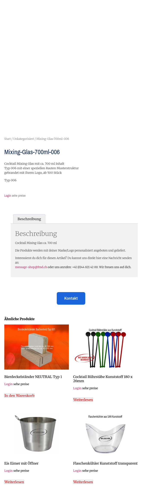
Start (7, 139)
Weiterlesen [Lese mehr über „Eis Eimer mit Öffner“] (14, 482)
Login (7, 195)
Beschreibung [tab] (29, 219)
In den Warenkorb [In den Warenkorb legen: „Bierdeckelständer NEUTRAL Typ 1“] (19, 395)
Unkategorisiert (23, 139)
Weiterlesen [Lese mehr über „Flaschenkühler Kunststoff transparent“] (83, 482)
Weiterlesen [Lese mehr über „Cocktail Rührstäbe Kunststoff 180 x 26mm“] (83, 400)
